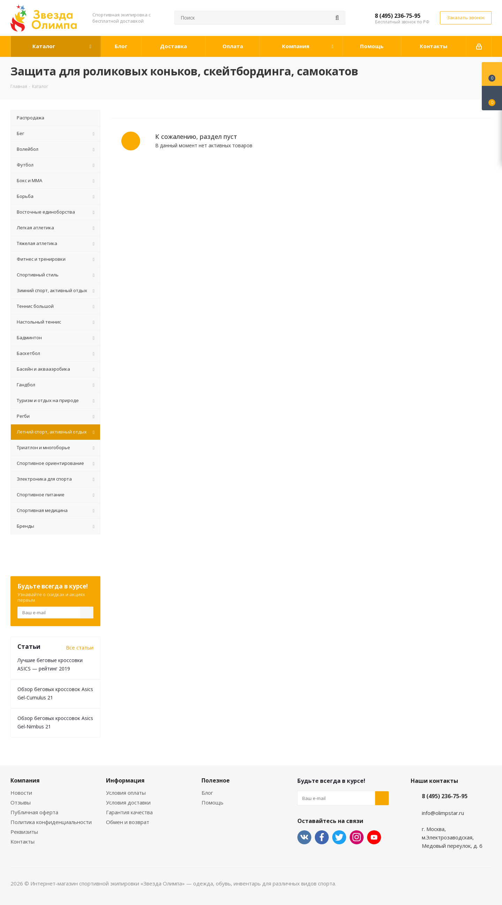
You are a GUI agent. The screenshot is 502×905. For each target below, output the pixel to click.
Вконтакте (304, 837)
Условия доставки (128, 802)
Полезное (215, 780)
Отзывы (20, 802)
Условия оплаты (126, 792)
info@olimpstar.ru (443, 812)
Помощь (212, 802)
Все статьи (79, 647)
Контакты (22, 841)
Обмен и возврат (127, 821)
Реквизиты (24, 831)
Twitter (339, 837)
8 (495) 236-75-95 (397, 16)
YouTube (374, 837)
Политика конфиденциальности (51, 821)
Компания (25, 780)
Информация (125, 780)
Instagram (357, 837)
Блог (207, 792)
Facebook (322, 837)
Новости (21, 792)
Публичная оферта (34, 812)
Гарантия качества (129, 812)
